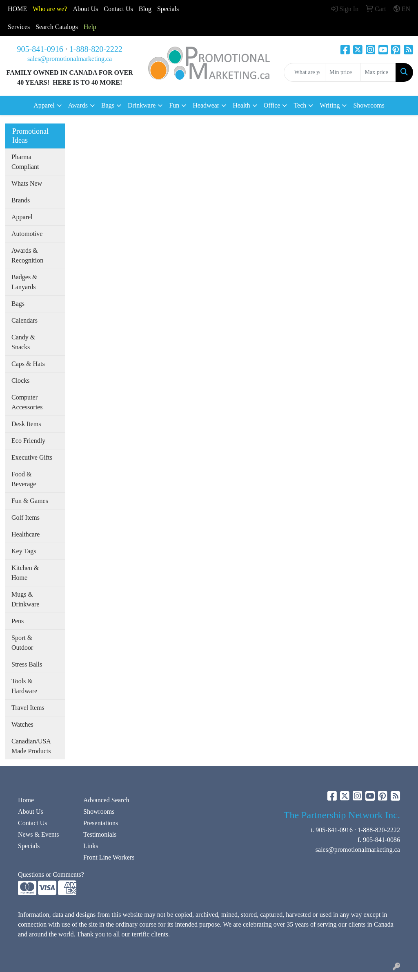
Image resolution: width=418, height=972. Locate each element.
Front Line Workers (109, 857)
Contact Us (32, 822)
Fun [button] (174, 105)
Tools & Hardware (24, 686)
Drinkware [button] (142, 105)
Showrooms (368, 105)
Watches (22, 724)
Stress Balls (26, 664)
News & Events (38, 834)
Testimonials (100, 834)
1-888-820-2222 (95, 49)
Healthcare (25, 534)
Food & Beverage (23, 479)
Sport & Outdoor (22, 642)
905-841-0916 (40, 49)
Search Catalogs (57, 26)
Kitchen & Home (25, 572)
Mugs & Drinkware (25, 599)
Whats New (26, 183)
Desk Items (26, 423)
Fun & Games (29, 500)
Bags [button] (107, 105)
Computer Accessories (26, 402)
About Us (85, 8)
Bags (17, 303)
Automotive (26, 233)
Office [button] (272, 105)
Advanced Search (106, 800)
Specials (168, 8)
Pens (17, 620)
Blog (145, 8)
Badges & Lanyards (24, 282)
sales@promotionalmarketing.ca (69, 58)
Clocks (20, 380)
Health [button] (241, 105)
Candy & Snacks (23, 342)
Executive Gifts (31, 457)
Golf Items (25, 517)
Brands (20, 200)
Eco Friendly (28, 440)
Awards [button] (78, 105)
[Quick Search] (304, 72)
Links (90, 845)
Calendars (24, 320)
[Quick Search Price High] (378, 72)
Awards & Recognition (27, 255)
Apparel (22, 216)
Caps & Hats (28, 363)
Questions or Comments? (51, 874)
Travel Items (27, 707)
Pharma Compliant (25, 161)
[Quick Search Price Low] (342, 72)
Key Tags (23, 551)
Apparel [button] (44, 105)
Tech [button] (299, 105)
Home (26, 800)
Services (19, 26)
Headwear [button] (206, 105)
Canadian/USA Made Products (31, 746)
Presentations (100, 822)
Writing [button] (330, 105)
